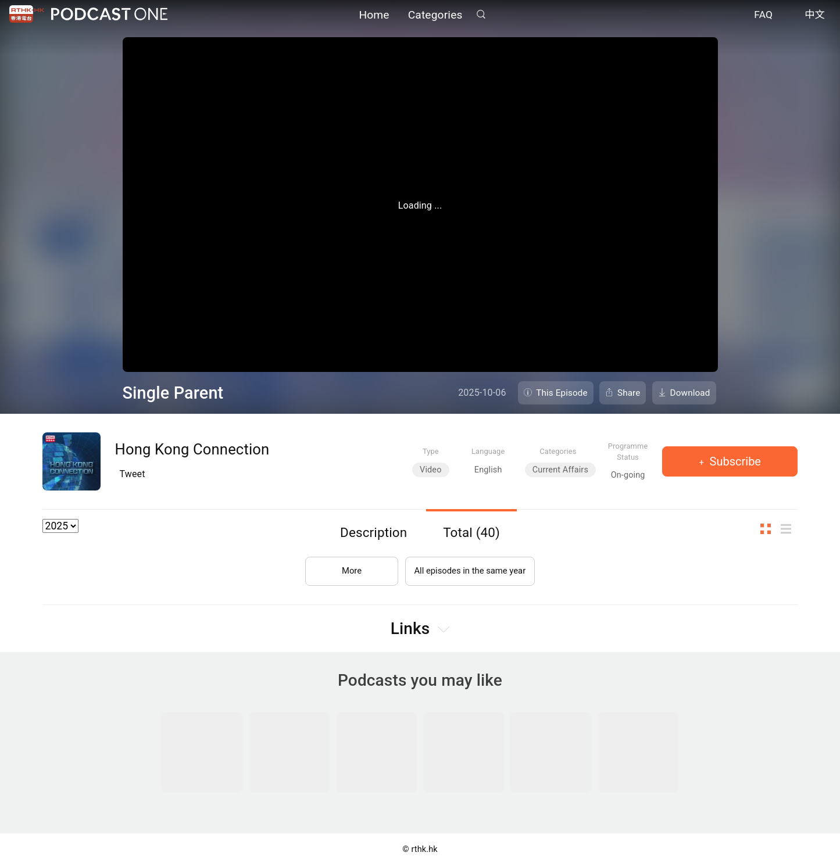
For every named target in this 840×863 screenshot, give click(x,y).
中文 (815, 16)
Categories (435, 16)
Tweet (132, 473)
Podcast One (109, 15)
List (789, 529)
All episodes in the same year (470, 566)
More (346, 566)
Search (481, 15)
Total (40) (471, 532)
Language (488, 451)
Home (374, 16)
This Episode (562, 393)
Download (690, 393)
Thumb (769, 529)
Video (430, 470)
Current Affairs (560, 470)
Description (373, 532)
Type (431, 451)
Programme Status (628, 451)
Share (629, 393)
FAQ (763, 16)
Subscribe (734, 461)
